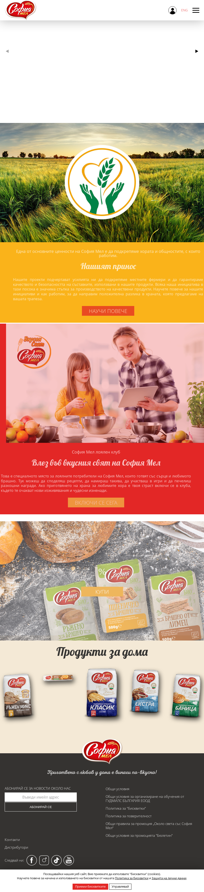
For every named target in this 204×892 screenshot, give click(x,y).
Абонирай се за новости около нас (38, 788)
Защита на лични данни (169, 878)
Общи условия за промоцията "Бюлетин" (139, 835)
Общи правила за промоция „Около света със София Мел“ (149, 825)
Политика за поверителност (129, 816)
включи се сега (83, 502)
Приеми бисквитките (90, 886)
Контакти (12, 839)
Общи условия (117, 788)
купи (102, 604)
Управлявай (120, 886)
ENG (184, 10)
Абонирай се (41, 807)
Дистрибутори (16, 847)
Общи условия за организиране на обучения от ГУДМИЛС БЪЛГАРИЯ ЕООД (145, 798)
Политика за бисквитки (131, 878)
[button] (197, 51)
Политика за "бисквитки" (126, 808)
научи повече (121, 310)
